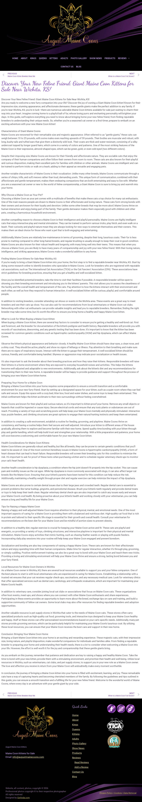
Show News (96, 58)
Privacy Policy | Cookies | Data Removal (118, 793)
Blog (78, 66)
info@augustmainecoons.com (28, 757)
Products (110, 58)
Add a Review (81, 767)
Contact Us (67, 66)
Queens (43, 58)
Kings (33, 58)
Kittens (54, 58)
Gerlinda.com (23, 797)
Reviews (124, 58)
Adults (64, 58)
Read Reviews (81, 762)
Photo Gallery (79, 58)
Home (15, 58)
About (24, 58)
